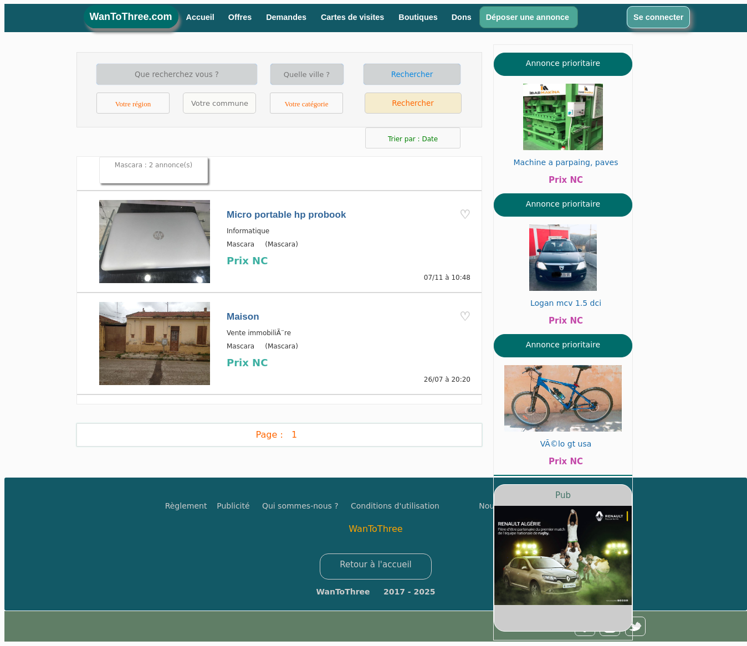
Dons (462, 17)
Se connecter (658, 17)
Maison (243, 316)
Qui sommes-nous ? (300, 505)
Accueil (200, 17)
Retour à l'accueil (376, 565)
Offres (241, 17)
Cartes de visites (353, 17)
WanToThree (375, 529)
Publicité (239, 505)
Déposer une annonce (528, 17)
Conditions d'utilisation (395, 505)
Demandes (287, 17)
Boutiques (417, 17)
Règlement (186, 505)
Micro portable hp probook (286, 214)
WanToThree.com (131, 16)
